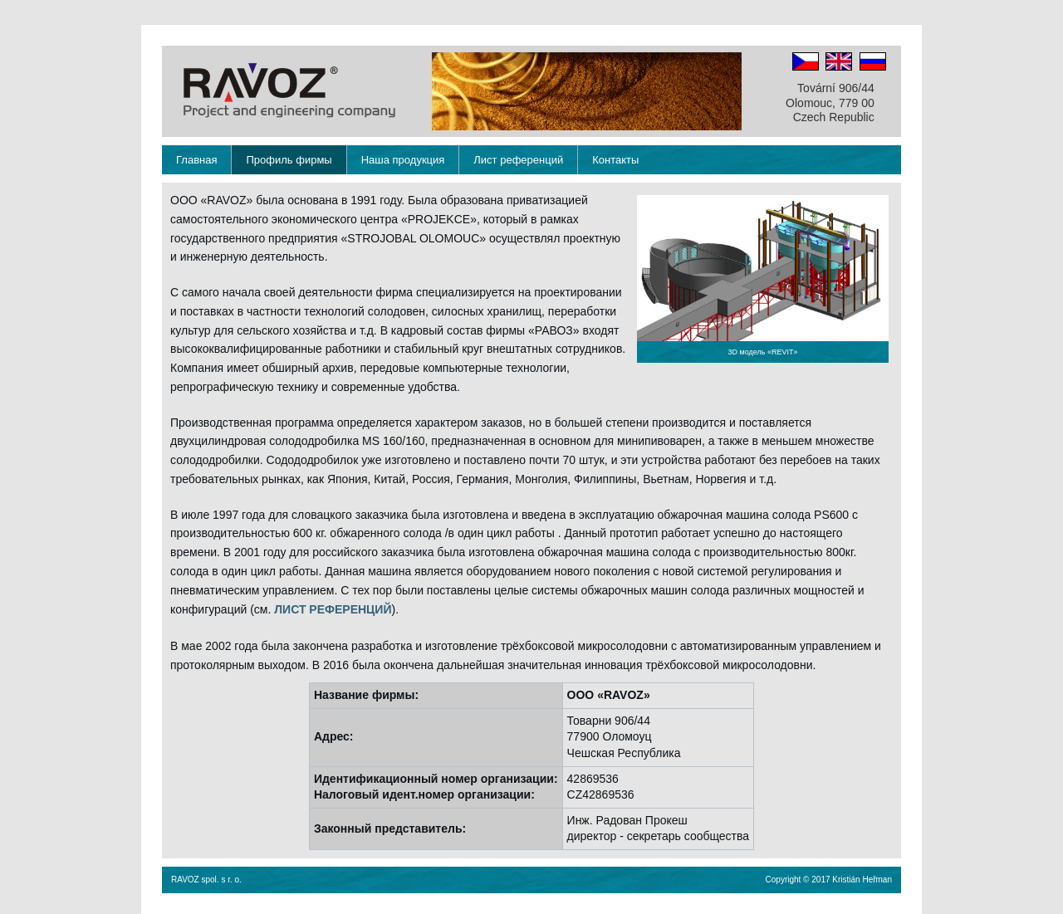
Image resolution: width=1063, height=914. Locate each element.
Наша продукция (403, 160)
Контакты (615, 160)
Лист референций (518, 160)
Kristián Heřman (862, 879)
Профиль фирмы (288, 160)
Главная (196, 160)
